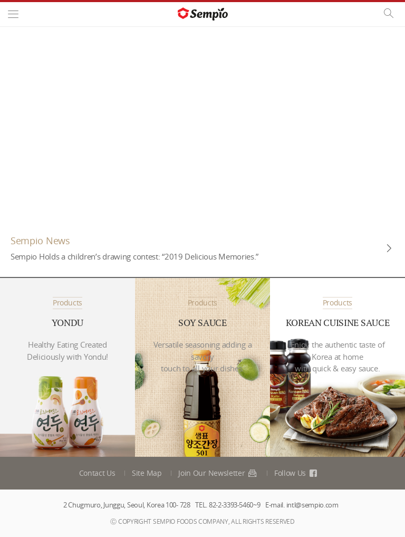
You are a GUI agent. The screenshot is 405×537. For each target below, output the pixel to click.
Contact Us (97, 473)
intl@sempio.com (312, 505)
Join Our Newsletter (217, 473)
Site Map (147, 473)
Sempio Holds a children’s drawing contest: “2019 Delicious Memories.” (134, 256)
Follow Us (296, 473)
